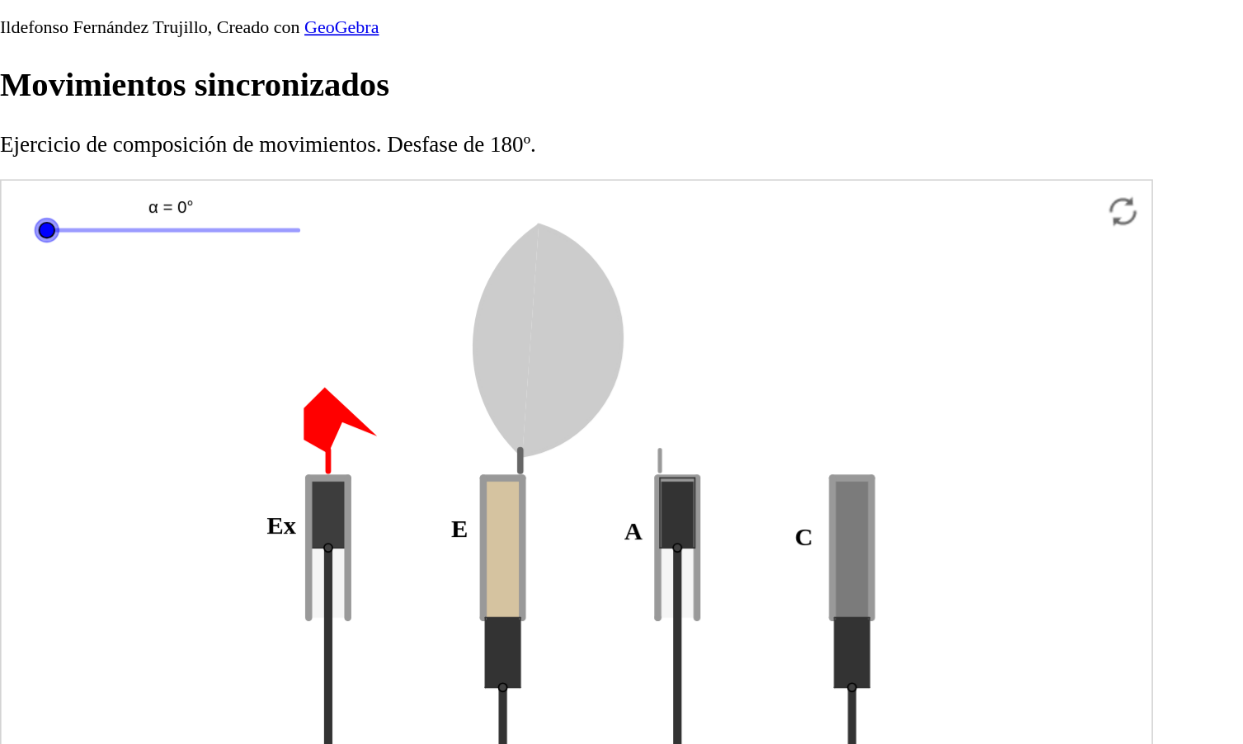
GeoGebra (341, 26)
